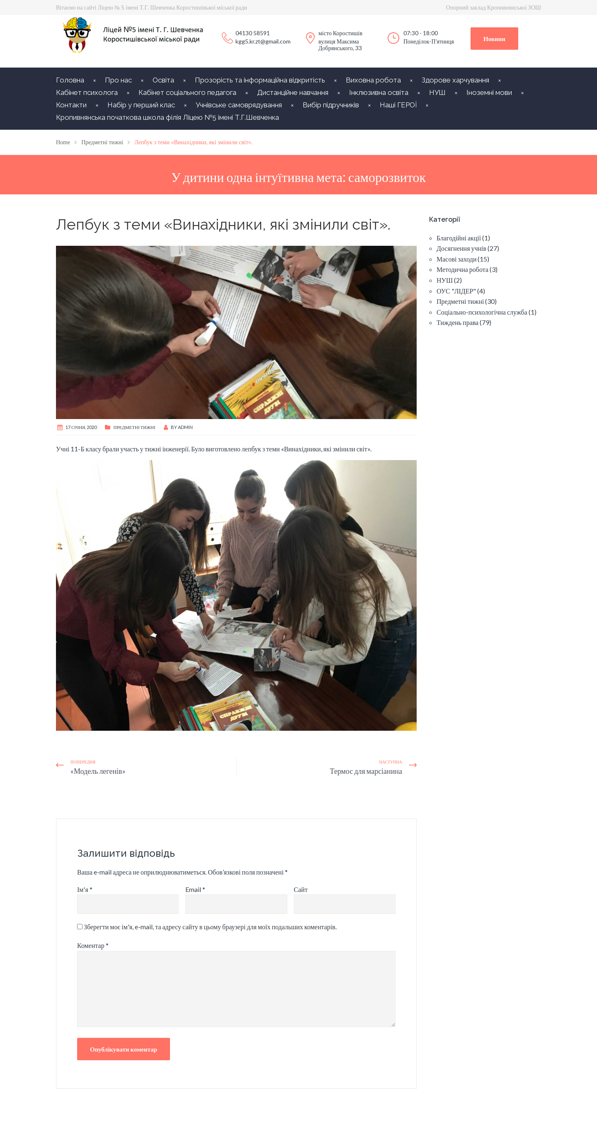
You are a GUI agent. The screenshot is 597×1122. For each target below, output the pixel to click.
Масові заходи (456, 259)
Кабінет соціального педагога (187, 92)
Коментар (93, 945)
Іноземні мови (489, 92)
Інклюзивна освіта (378, 92)
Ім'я (84, 889)
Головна (70, 80)
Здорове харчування (455, 80)
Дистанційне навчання (292, 92)
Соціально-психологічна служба (482, 312)
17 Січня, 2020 (81, 427)
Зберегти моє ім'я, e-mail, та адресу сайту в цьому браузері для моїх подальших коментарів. (210, 927)
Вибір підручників (331, 105)
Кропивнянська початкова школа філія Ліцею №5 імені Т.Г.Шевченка (167, 117)
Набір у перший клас (141, 105)
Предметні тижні (134, 427)
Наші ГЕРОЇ (398, 105)
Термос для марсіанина (366, 770)
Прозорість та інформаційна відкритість (260, 80)
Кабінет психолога (87, 92)
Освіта (163, 80)
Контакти (71, 105)
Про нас (118, 80)
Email (195, 889)
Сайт (301, 889)
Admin (185, 427)
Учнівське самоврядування (239, 105)
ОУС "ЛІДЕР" (456, 291)
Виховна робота (373, 80)
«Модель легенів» (98, 770)
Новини (494, 38)
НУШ (437, 92)
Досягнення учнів (461, 248)
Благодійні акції (459, 238)
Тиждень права (457, 322)
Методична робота (462, 269)
